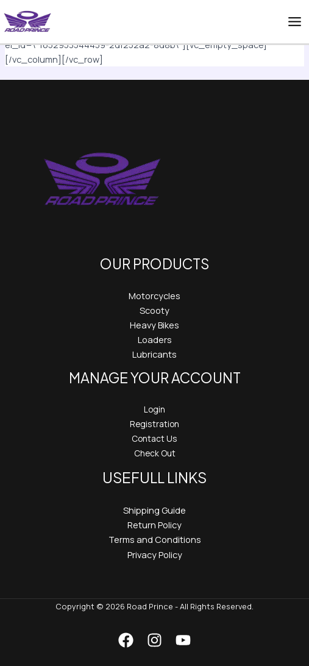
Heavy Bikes (154, 325)
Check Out (155, 453)
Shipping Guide (154, 510)
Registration (154, 424)
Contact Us (154, 438)
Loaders (155, 339)
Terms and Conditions (154, 539)
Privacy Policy (154, 554)
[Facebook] (125, 640)
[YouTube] (183, 640)
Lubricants (154, 354)
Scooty (154, 310)
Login (154, 409)
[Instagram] (154, 640)
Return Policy (154, 525)
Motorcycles (154, 295)
